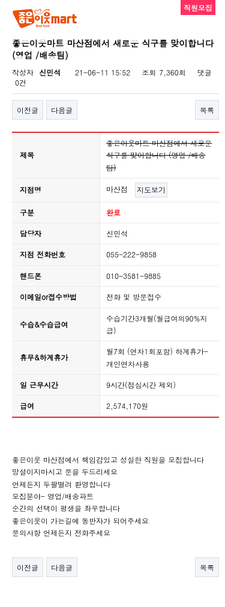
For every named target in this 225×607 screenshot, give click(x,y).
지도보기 (151, 189)
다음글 (62, 110)
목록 (207, 110)
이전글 (27, 110)
